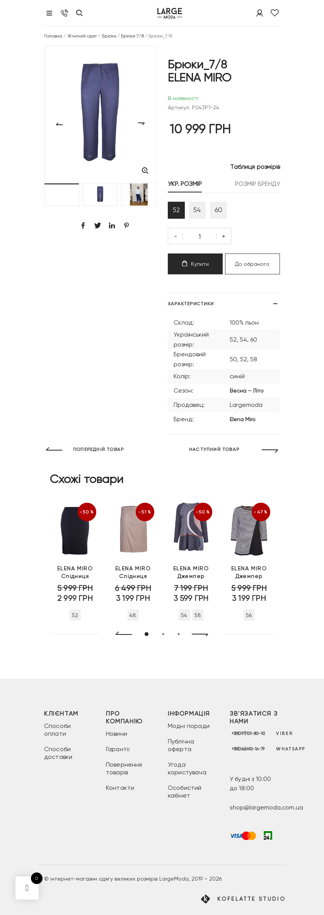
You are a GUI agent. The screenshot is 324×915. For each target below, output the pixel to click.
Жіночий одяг (82, 36)
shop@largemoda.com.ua (266, 807)
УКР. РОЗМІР (185, 183)
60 (228, 212)
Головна (53, 36)
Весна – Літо (247, 394)
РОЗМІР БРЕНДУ (257, 183)
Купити (195, 267)
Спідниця (75, 576)
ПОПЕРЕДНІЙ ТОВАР (98, 453)
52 (178, 212)
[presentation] (120, 638)
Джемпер (191, 576)
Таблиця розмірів (255, 166)
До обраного (252, 268)
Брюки (109, 36)
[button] (61, 195)
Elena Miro (243, 423)
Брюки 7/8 (132, 36)
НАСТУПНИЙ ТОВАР (214, 453)
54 (203, 212)
